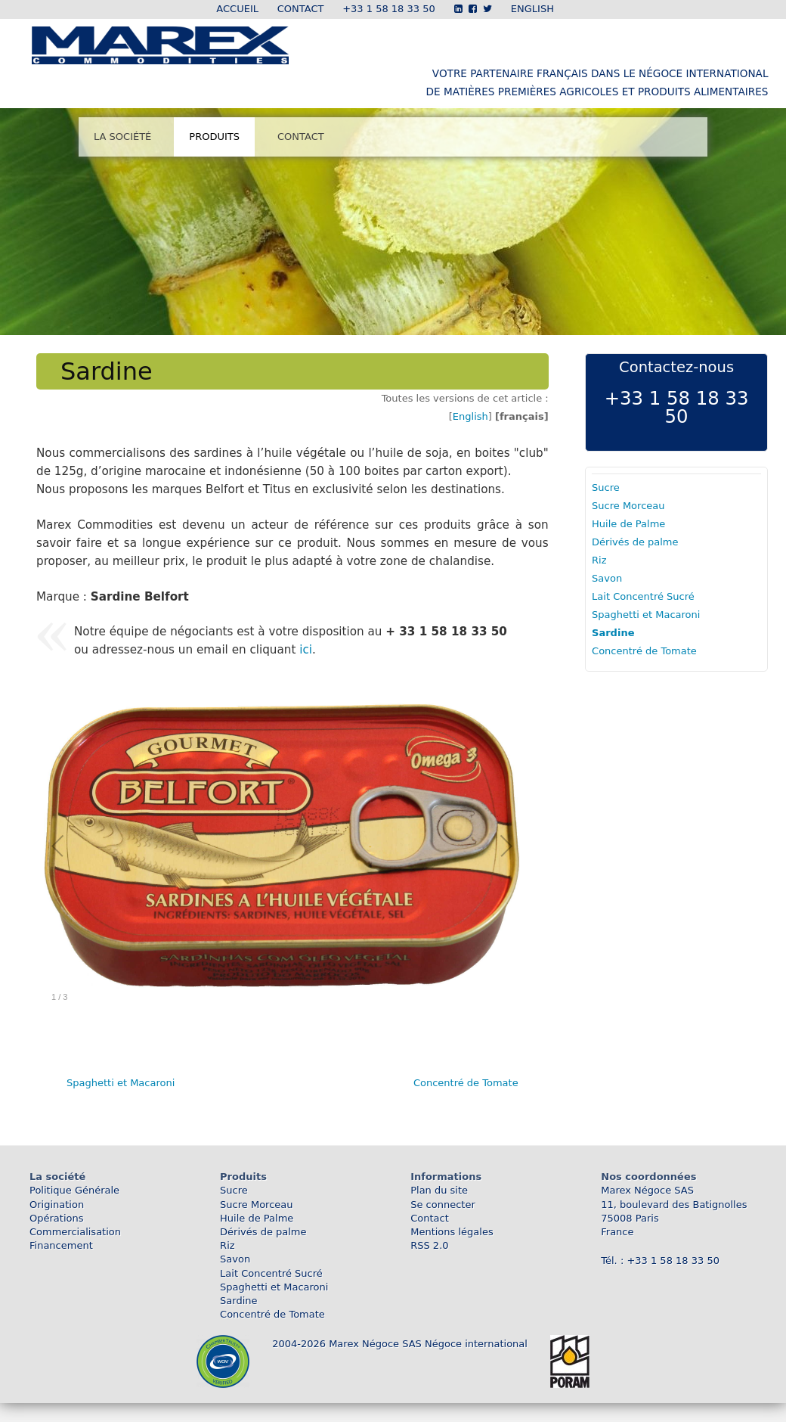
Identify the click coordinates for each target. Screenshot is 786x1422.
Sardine (613, 632)
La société (122, 136)
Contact (300, 136)
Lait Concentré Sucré (643, 596)
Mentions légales (451, 1231)
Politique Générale (74, 1190)
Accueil (237, 8)
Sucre (606, 487)
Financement (61, 1245)
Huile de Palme (628, 523)
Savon (607, 578)
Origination (56, 1204)
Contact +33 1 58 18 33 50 (356, 8)
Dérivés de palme (635, 542)
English (470, 416)
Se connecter (442, 1204)
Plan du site (439, 1190)
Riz (599, 560)
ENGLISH (532, 8)
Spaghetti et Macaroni (121, 1082)
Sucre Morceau (628, 505)
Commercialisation (75, 1231)
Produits (214, 136)
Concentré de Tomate (465, 1082)
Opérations (56, 1218)
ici (305, 650)
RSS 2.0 (429, 1245)
